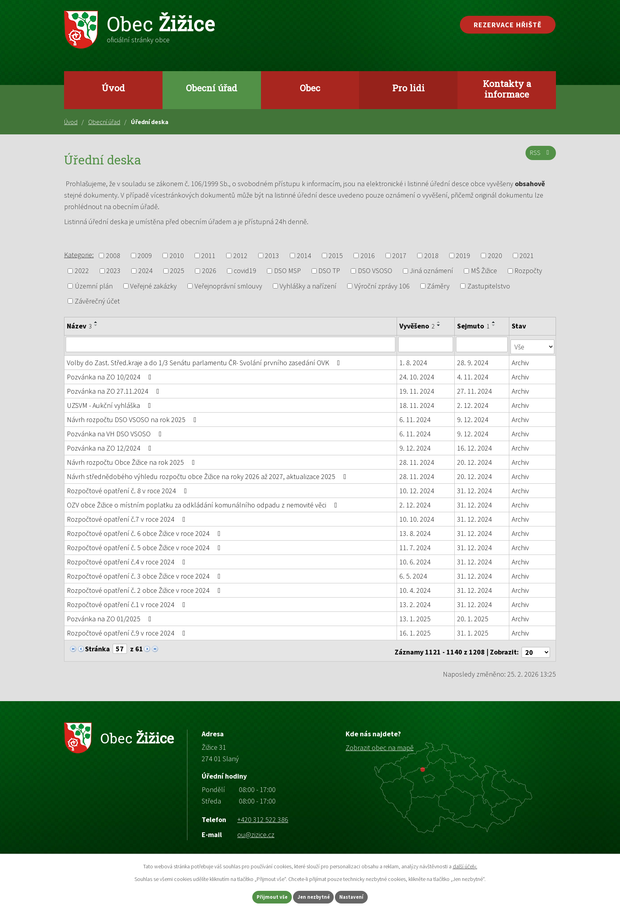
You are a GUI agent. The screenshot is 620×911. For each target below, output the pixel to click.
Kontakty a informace (507, 88)
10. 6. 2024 (415, 559)
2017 (399, 255)
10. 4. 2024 (415, 587)
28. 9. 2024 (473, 360)
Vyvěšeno (417, 325)
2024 (145, 270)
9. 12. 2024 (473, 417)
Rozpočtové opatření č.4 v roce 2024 (128, 559)
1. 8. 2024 (413, 360)
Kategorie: (79, 254)
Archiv (520, 360)
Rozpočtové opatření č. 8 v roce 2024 (128, 488)
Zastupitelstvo (488, 285)
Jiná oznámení (431, 270)
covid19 (245, 270)
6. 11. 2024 (415, 417)
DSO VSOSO (375, 270)
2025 (177, 270)
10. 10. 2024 (417, 516)
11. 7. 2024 (415, 545)
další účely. (465, 864)
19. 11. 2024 (417, 388)
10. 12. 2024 (417, 488)
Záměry (438, 285)
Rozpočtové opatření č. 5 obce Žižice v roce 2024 (145, 545)
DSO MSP (287, 270)
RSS (539, 155)
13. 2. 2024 (415, 602)
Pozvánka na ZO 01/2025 (111, 616)
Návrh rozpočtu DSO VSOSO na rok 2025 (133, 417)
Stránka (97, 646)
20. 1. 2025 (473, 616)
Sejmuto (473, 325)
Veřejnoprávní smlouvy (228, 285)
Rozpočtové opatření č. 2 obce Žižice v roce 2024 (145, 587)
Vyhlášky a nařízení (308, 285)
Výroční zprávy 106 (382, 285)
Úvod (113, 88)
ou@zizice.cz (255, 829)
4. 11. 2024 (473, 374)
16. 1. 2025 (415, 630)
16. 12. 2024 (474, 445)
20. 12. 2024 (474, 459)
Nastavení (362, 896)
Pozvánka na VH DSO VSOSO (116, 431)
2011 (208, 255)
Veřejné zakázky (153, 285)
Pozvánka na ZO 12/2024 (111, 445)
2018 (431, 255)
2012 (240, 255)
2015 (336, 255)
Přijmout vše (262, 896)
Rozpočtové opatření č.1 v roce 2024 (128, 602)
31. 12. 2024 (474, 488)
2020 (495, 255)
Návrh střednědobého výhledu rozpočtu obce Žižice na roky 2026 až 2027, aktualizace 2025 (208, 474)
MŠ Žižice (484, 270)
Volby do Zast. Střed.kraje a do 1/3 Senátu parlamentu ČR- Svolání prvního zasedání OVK (205, 360)
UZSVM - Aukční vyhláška (110, 402)
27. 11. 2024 (474, 388)
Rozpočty (528, 270)
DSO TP (329, 270)
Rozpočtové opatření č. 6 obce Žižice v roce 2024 (145, 531)
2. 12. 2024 (473, 402)
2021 (527, 255)
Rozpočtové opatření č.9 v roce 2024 (128, 630)
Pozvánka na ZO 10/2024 (111, 374)
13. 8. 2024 (415, 531)
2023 (113, 270)
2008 (113, 255)
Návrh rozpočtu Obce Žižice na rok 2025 (132, 459)
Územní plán (94, 285)
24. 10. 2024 (417, 374)
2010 (177, 255)
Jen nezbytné (313, 896)
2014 (304, 255)
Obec (310, 88)
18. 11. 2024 (417, 402)
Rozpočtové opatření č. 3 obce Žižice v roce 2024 (145, 573)
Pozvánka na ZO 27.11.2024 (115, 388)
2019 (463, 255)
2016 (368, 255)
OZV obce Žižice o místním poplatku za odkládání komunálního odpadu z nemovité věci (203, 502)
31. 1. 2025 (473, 630)
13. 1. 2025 (415, 616)
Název (79, 325)
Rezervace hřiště (508, 24)
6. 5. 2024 (413, 573)
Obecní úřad (211, 88)
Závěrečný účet (97, 301)
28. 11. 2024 (417, 459)
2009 (145, 255)
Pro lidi (408, 88)
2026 (209, 270)
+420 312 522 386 (262, 814)
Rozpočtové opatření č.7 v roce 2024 (128, 516)
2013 (272, 255)
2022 (82, 270)
